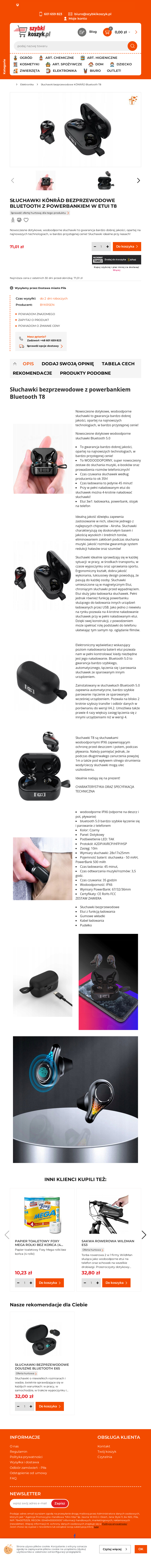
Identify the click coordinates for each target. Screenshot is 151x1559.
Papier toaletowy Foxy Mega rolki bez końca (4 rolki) (38, 1242)
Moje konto (78, 18)
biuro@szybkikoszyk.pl (89, 14)
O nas (14, 1446)
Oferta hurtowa (93, 1249)
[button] (138, 180)
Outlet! (114, 71)
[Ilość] (101, 246)
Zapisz (59, 1503)
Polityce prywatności (114, 1523)
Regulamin (18, 1451)
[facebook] (74, 1536)
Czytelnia (105, 1457)
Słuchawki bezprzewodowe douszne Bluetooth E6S (42, 1366)
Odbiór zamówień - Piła (28, 1468)
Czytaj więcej (115, 1549)
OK (140, 1549)
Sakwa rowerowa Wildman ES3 (108, 1242)
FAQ (13, 1478)
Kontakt (104, 1446)
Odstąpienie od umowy (28, 1473)
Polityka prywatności (26, 1457)
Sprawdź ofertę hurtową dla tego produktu (40, 212)
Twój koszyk (107, 1451)
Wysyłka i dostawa (24, 1462)
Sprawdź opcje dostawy (41, 345)
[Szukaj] (132, 46)
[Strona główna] (11, 85)
